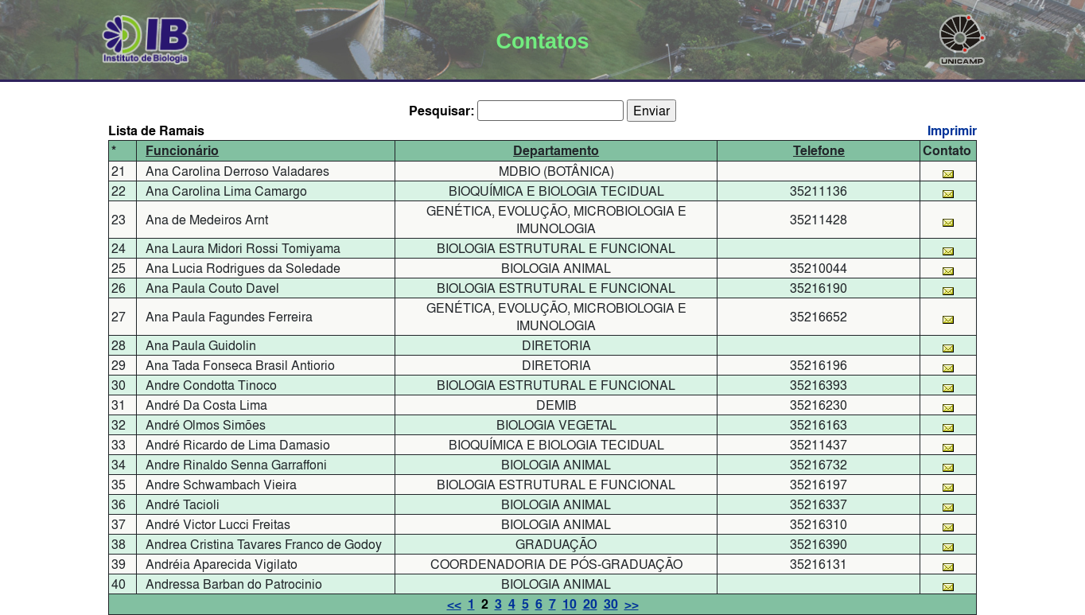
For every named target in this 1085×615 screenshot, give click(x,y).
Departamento (556, 151)
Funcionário (182, 151)
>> (631, 604)
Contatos (542, 41)
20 (590, 604)
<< (454, 604)
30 (611, 604)
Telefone (819, 151)
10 (569, 604)
